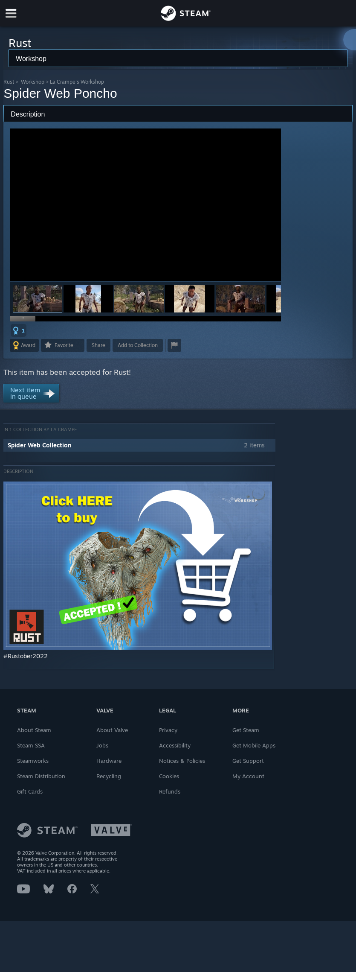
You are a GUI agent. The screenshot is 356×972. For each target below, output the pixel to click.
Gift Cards (30, 791)
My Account (248, 776)
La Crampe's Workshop (77, 82)
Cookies (169, 776)
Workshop (32, 82)
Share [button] (98, 345)
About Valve (112, 730)
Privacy (168, 730)
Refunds (169, 791)
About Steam (34, 730)
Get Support (248, 760)
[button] (88, 298)
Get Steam (245, 730)
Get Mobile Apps (253, 745)
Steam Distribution (41, 776)
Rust (8, 82)
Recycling (108, 776)
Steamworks (33, 760)
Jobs (102, 745)
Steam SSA (31, 745)
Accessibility (175, 745)
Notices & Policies (182, 760)
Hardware (109, 760)
